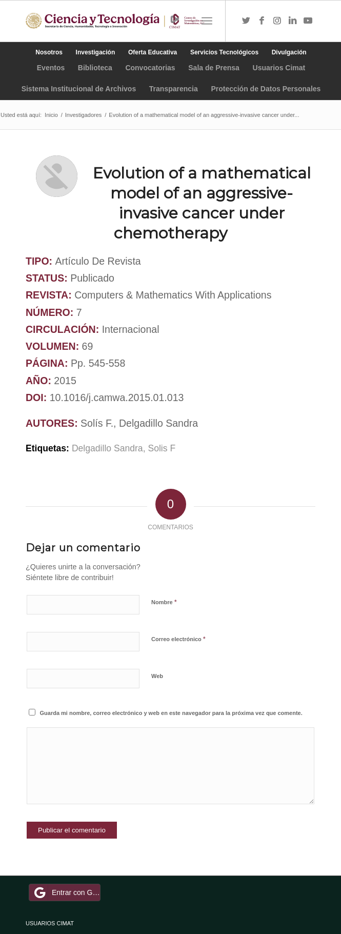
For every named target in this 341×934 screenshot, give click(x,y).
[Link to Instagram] (277, 21)
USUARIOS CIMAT (50, 923)
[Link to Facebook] (261, 21)
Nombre (164, 602)
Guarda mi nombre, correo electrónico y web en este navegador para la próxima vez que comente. (171, 713)
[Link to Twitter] (246, 21)
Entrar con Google (66, 892)
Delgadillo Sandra (107, 448)
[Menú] (207, 21)
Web (157, 676)
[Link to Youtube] (307, 21)
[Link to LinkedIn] (292, 21)
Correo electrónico (178, 639)
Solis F (161, 448)
